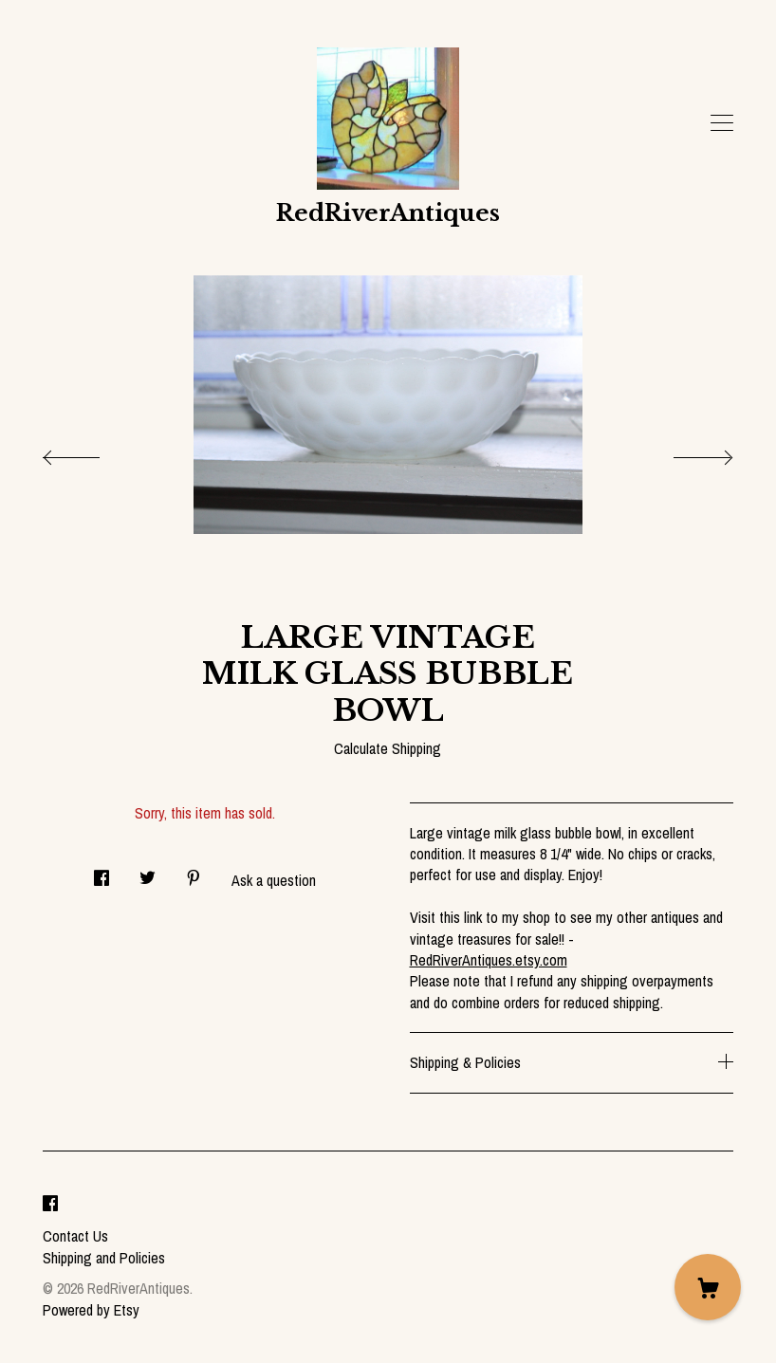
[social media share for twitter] (147, 872)
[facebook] (50, 1204)
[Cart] (707, 1287)
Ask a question (273, 880)
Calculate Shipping (387, 748)
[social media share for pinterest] (193, 872)
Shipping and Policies (104, 1257)
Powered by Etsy (91, 1309)
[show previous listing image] (90, 452)
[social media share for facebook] (101, 872)
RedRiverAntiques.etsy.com (488, 959)
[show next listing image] (685, 452)
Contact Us (75, 1235)
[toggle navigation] (722, 123)
